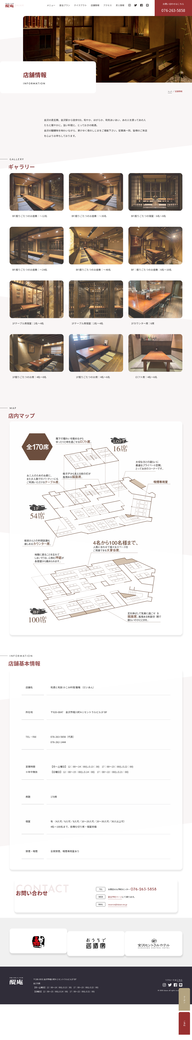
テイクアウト (80, 7)
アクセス (107, 7)
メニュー (51, 7)
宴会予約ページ (117, 915)
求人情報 (120, 7)
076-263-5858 (146, 908)
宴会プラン (64, 7)
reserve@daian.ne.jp (119, 923)
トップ (169, 91)
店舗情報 (95, 7)
